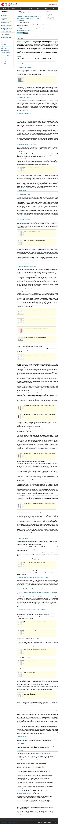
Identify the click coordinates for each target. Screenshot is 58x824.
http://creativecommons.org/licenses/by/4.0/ (24, 30)
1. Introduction (20, 63)
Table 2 (25, 214)
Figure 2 (43, 278)
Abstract (48, 11)
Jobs (54, 8)
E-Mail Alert (4, 822)
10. (17, 796)
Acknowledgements (22, 736)
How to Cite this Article (50, 18)
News (38, 8)
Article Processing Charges (6, 21)
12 (21, 158)
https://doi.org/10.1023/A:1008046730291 (29, 788)
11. (17, 800)
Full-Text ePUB (49, 15)
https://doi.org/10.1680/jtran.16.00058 (23, 759)
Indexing (3, 13)
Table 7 (20, 517)
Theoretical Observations (6, 46)
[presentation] (35, 546)
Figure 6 (22, 440)
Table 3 (24, 223)
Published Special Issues (6, 36)
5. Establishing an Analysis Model (25, 535)
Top (1, 40)
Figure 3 (18, 298)
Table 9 (33, 596)
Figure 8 (18, 686)
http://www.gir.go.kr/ (39, 753)
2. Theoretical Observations (24, 113)
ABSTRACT (20, 38)
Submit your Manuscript (47, 822)
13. (17, 811)
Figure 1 (30, 74)
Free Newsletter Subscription (6, 25)
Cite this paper (20, 743)
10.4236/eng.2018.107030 (21, 14)
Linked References (50, 17)
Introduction (3, 44)
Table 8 (31, 581)
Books (21, 8)
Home (4, 8)
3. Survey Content (21, 190)
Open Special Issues (5, 34)
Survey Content (4, 48)
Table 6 (56, 350)
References (20, 750)
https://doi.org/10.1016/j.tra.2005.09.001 (24, 793)
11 (21, 153)
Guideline (3, 19)
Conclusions (3, 59)
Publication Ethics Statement (6, 28)
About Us (46, 8)
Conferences (29, 8)
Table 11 (27, 616)
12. (17, 805)
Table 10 (28, 614)
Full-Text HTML (49, 14)
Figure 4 (22, 377)
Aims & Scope (4, 16)
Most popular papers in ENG (6, 26)
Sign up (39, 822)
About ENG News (4, 29)
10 (56, 131)
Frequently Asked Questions (6, 31)
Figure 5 (22, 399)
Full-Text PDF (49, 12)
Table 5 (49, 291)
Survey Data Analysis (5, 50)
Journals (13, 8)
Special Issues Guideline (6, 37)
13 (21, 175)
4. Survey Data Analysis (23, 263)
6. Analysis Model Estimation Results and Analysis (30, 588)
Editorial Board (4, 18)
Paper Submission (5, 22)
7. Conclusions (21, 708)
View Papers (4, 15)
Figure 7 (22, 476)
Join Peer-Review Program (13, 822)
